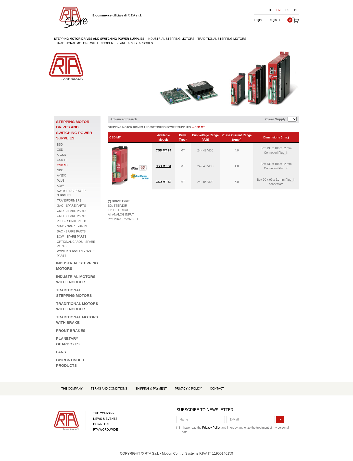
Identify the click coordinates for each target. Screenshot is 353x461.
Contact (217, 388)
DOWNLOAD (102, 424)
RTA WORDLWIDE (105, 429)
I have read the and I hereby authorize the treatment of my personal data (235, 430)
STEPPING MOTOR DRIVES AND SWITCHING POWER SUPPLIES (99, 39)
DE (296, 10)
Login (258, 20)
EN (279, 10)
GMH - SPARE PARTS (72, 216)
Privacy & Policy (188, 388)
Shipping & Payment (151, 388)
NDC (60, 170)
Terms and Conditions (109, 388)
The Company (72, 388)
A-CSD (61, 155)
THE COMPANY (103, 413)
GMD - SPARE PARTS (72, 211)
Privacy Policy (211, 427)
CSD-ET (62, 160)
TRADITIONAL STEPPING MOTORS (222, 39)
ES (287, 10)
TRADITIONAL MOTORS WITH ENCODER (84, 43)
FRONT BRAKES (70, 330)
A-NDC (61, 175)
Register (274, 20)
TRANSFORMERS (69, 200)
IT (270, 10)
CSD (60, 149)
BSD (60, 144)
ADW (60, 186)
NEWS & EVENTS (105, 418)
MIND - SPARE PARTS (72, 226)
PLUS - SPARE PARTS (72, 221)
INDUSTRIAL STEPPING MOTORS (171, 39)
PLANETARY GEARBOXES (134, 43)
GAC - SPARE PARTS (71, 205)
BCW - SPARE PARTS (72, 236)
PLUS (60, 180)
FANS (61, 352)
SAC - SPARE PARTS (71, 231)
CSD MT (62, 165)
